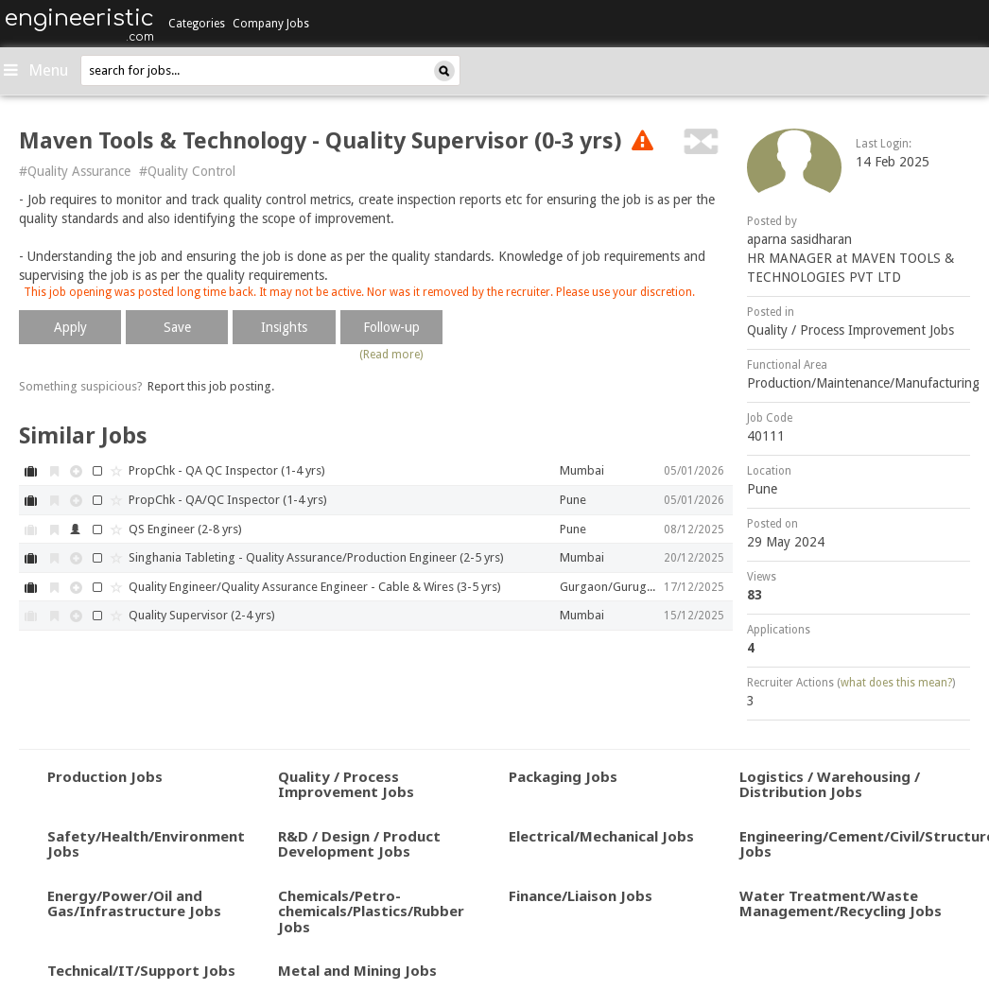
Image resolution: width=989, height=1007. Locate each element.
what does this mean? (896, 682)
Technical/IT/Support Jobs (141, 970)
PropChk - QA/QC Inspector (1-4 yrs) (228, 500)
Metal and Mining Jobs (357, 970)
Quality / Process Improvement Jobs (850, 330)
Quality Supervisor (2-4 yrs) (202, 615)
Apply (70, 327)
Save (177, 327)
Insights (284, 327)
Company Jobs (271, 23)
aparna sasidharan (799, 239)
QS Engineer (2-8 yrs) (185, 529)
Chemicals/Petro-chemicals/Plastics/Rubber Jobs (371, 911)
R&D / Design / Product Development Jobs (359, 843)
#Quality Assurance (74, 171)
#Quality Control (187, 171)
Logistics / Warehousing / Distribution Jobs (829, 784)
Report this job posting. (210, 386)
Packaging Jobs (563, 776)
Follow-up (391, 327)
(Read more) (391, 354)
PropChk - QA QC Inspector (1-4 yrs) (227, 470)
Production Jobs (105, 776)
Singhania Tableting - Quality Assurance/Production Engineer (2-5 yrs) (316, 557)
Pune (762, 488)
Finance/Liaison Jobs (580, 895)
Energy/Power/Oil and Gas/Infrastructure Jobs (134, 903)
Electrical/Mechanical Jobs (601, 835)
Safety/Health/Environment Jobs (146, 843)
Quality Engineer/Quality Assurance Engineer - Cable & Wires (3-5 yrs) (315, 587)
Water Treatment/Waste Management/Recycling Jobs (840, 903)
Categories (196, 23)
